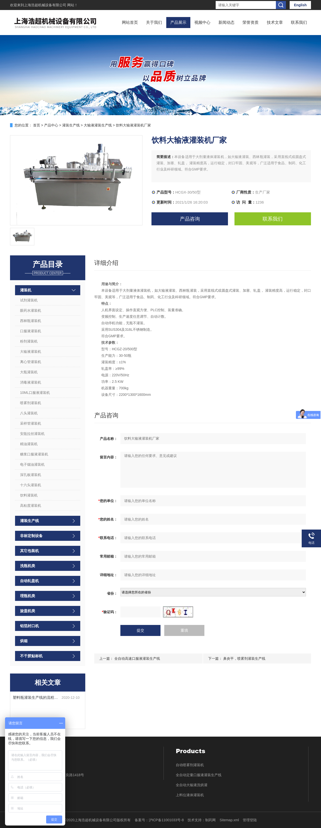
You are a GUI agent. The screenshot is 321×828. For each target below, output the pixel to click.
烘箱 (24, 641)
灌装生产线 (71, 125)
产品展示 (178, 22)
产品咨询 (190, 219)
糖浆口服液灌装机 (34, 454)
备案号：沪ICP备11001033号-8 (159, 820)
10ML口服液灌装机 (35, 393)
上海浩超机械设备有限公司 (45, 5)
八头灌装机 (29, 413)
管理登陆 (250, 820)
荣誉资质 (251, 22)
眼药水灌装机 (30, 310)
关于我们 (154, 22)
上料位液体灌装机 (190, 795)
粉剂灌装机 (29, 341)
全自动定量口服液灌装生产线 (198, 775)
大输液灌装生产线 (98, 125)
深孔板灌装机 (30, 475)
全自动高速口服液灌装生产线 (137, 658)
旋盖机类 (27, 611)
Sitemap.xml (229, 820)
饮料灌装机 (29, 495)
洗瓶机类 (27, 566)
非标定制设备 (31, 536)
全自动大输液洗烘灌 (191, 785)
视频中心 (202, 22)
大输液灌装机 (30, 352)
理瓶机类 (27, 596)
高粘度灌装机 (30, 506)
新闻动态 (226, 22)
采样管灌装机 (30, 423)
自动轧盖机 (29, 581)
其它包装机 (29, 551)
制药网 (210, 820)
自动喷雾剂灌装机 (190, 765)
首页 (36, 125)
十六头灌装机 (30, 485)
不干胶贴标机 (31, 656)
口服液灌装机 (30, 331)
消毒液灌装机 (30, 382)
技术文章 (275, 22)
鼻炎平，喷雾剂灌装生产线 (244, 658)
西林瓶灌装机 (30, 321)
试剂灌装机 (29, 300)
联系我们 (299, 22)
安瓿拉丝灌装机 (32, 434)
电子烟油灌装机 (32, 464)
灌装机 (25, 290)
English (300, 5)
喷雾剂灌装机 (30, 403)
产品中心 (51, 125)
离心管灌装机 (30, 362)
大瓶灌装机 (29, 372)
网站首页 (130, 22)
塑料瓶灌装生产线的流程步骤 (37, 697)
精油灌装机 (29, 444)
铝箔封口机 (29, 626)
